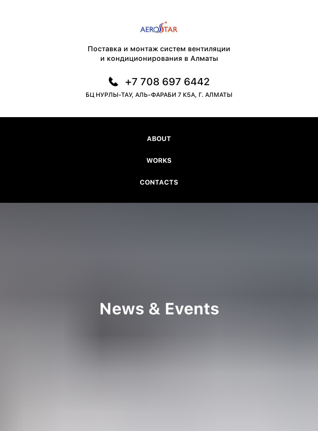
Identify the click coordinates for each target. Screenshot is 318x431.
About (159, 138)
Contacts (159, 182)
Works (159, 160)
